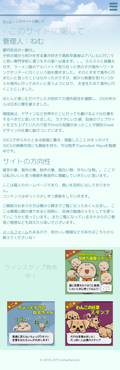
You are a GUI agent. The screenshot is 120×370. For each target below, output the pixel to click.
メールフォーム (16, 232)
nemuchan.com (28, 7)
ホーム (7, 21)
